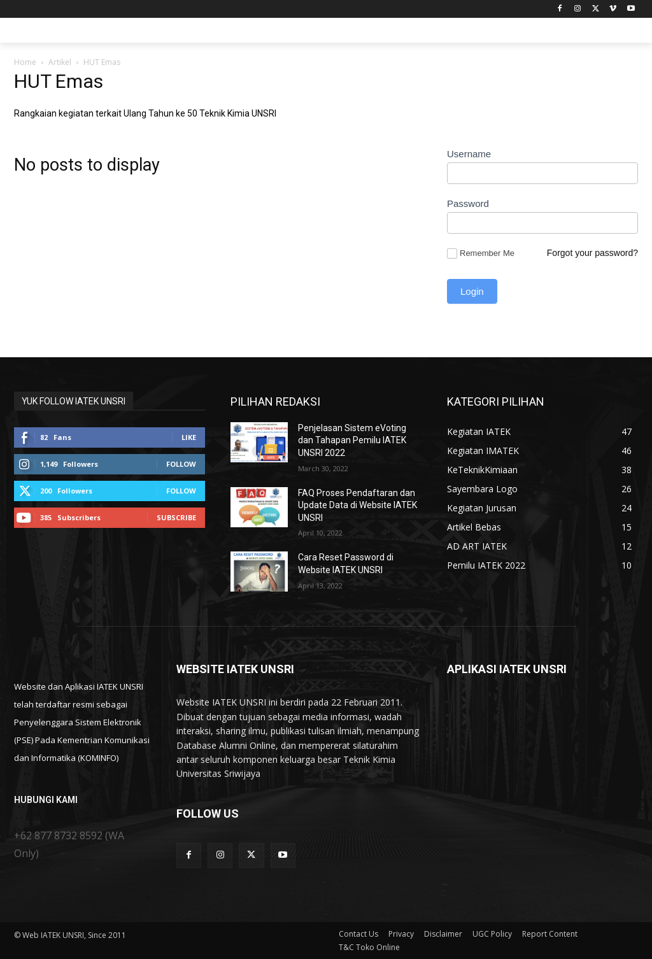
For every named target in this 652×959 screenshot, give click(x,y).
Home (25, 62)
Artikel (59, 62)
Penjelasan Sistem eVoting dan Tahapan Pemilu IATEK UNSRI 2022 (352, 440)
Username (469, 153)
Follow (181, 464)
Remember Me (480, 253)
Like (188, 437)
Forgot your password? (592, 253)
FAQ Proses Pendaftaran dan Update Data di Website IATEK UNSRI (357, 505)
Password (468, 203)
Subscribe (176, 517)
